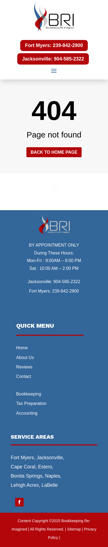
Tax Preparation (31, 403)
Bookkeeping (28, 394)
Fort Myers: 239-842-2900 (54, 45)
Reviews (24, 367)
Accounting (26, 413)
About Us (25, 357)
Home (22, 347)
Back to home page (54, 152)
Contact (23, 376)
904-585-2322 (66, 281)
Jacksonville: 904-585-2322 (53, 59)
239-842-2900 (65, 291)
